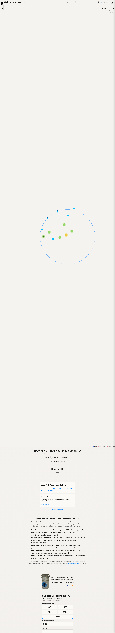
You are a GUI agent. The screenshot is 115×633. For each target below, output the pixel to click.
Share (47, 457)
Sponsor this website (57, 509)
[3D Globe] (98, 2)
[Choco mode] (106, 2)
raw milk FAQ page (59, 565)
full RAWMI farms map (73, 563)
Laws (62, 2)
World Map (38, 2)
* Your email (45, 628)
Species (45, 2)
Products (51, 2)
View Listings (66, 457)
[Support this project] (101, 2)
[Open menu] (112, 2)
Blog (66, 2)
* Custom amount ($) (48, 620)
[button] (47, 218)
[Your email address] (57, 631)
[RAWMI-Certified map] (57, 225)
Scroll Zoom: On (110, 10)
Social (58, 2)
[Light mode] (109, 2)
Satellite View (111, 12)
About (71, 2)
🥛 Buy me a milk (79, 2)
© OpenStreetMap (102, 446)
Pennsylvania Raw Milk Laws (57, 461)
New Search (111, 8)
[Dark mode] (104, 2)
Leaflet (95, 446)
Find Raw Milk (29, 2)
